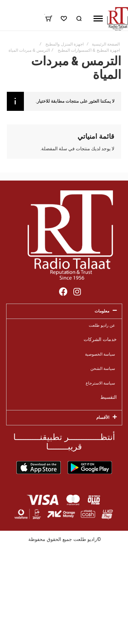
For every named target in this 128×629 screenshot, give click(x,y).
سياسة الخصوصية (100, 354)
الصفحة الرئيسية (106, 44)
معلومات (102, 311)
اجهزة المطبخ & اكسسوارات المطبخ (89, 50)
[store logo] (117, 19)
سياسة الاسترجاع (100, 383)
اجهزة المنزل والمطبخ (64, 44)
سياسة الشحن (102, 368)
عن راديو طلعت (102, 325)
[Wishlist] (63, 18)
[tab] (64, 311)
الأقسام (102, 417)
